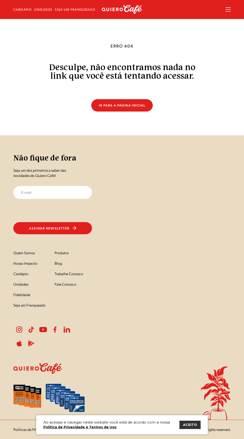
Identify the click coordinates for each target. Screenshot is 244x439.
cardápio (22, 9)
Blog (58, 263)
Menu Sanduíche (228, 9)
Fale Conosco (65, 284)
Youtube (43, 330)
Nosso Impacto (25, 263)
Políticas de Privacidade (32, 429)
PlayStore (31, 343)
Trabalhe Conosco (69, 273)
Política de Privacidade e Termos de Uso (80, 427)
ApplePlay (19, 343)
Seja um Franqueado (29, 304)
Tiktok (31, 330)
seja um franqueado (75, 9)
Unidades (20, 284)
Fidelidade (21, 294)
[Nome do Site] (122, 12)
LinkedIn (67, 330)
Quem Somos (24, 252)
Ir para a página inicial (122, 105)
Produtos (62, 252)
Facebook (55, 330)
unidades (43, 9)
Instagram (19, 330)
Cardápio (20, 273)
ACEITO (190, 425)
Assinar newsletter (52, 228)
